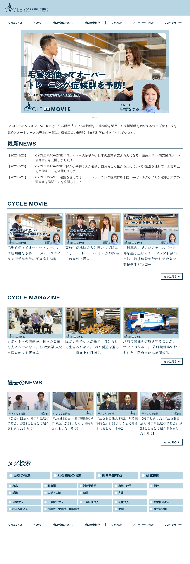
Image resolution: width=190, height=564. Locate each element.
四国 (85, 492)
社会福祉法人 (20, 509)
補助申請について (63, 22)
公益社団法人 (161, 502)
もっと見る (170, 276)
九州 (121, 492)
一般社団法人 (91, 502)
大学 (121, 509)
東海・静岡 (124, 485)
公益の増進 (22, 475)
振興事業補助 (112, 475)
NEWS (37, 22)
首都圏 (52, 485)
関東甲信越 (89, 485)
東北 (15, 485)
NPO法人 (17, 502)
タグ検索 (116, 22)
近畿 (15, 492)
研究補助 (152, 475)
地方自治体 (160, 509)
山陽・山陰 (54, 492)
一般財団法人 (55, 502)
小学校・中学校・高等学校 (63, 509)
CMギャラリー (173, 22)
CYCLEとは (15, 22)
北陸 (156, 485)
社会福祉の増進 (69, 475)
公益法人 (123, 502)
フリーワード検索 (143, 22)
